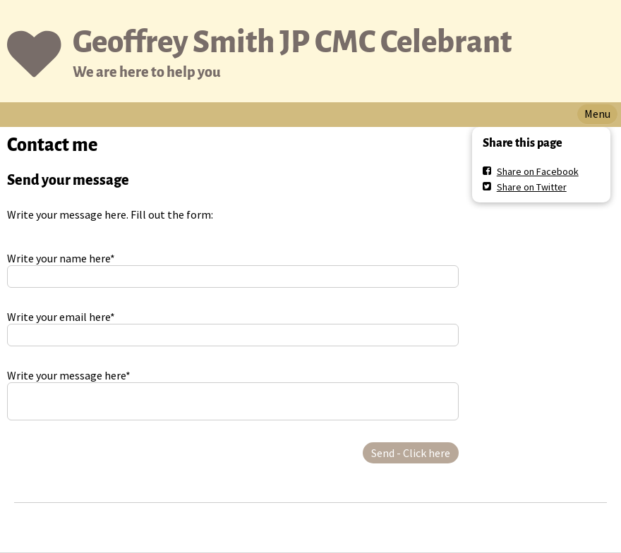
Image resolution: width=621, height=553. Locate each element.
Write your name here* (61, 258)
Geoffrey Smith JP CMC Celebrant (292, 42)
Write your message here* (69, 375)
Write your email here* (61, 317)
